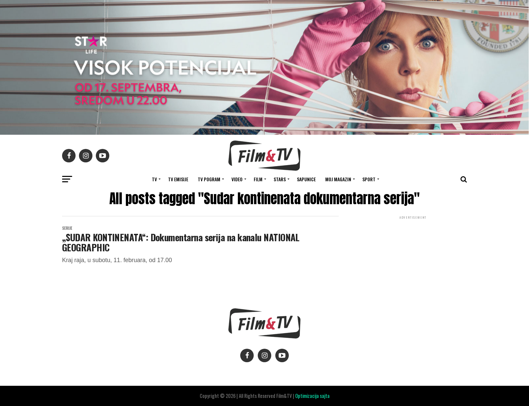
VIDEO (237, 179)
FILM (258, 179)
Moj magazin (338, 179)
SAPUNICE (306, 179)
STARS (280, 179)
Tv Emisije (178, 179)
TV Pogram (209, 179)
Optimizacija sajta (312, 395)
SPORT (368, 179)
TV (154, 179)
